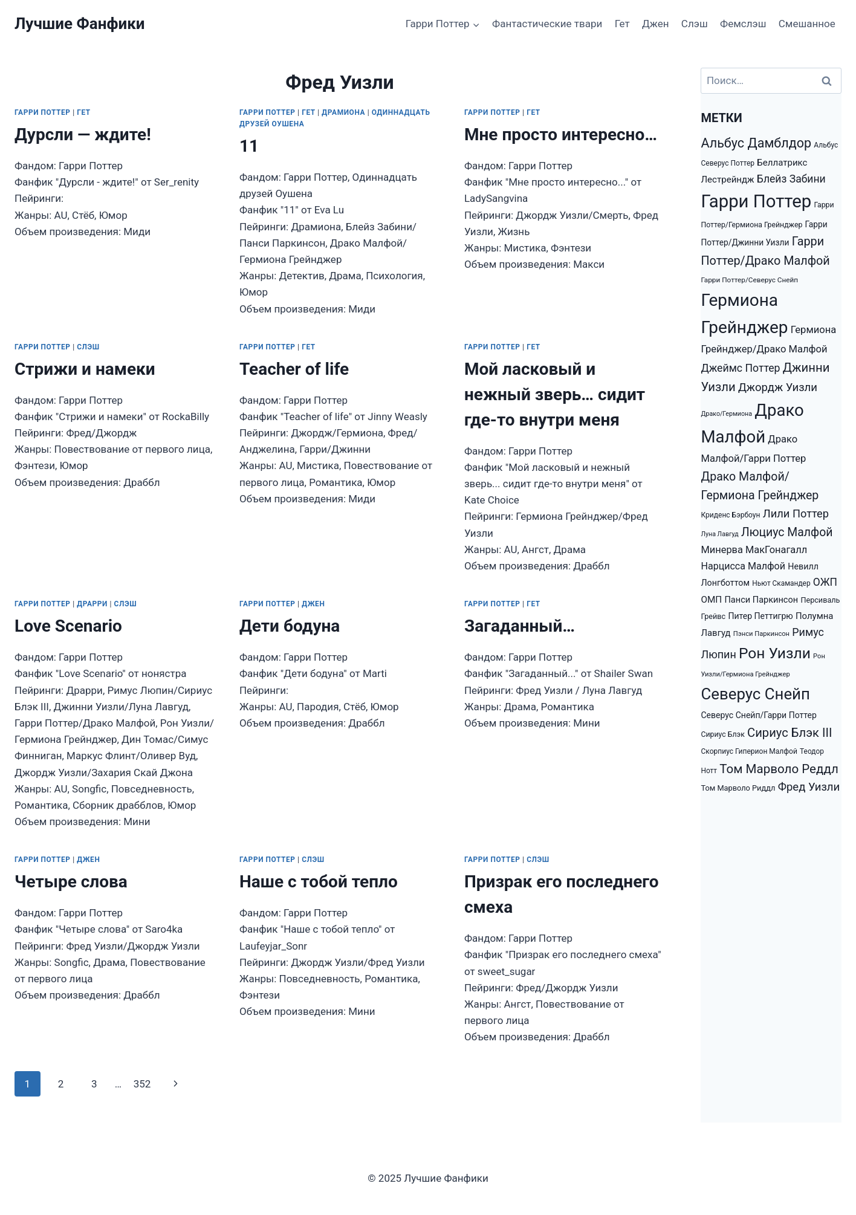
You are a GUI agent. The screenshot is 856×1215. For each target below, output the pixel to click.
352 (142, 1084)
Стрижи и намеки (85, 369)
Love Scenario (68, 626)
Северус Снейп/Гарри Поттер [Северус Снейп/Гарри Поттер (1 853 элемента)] (758, 715)
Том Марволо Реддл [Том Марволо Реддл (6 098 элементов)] (778, 769)
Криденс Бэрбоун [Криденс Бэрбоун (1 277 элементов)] (730, 515)
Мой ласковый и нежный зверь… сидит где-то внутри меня (554, 394)
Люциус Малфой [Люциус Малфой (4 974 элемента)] (787, 532)
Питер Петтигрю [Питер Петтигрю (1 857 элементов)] (760, 616)
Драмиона (343, 112)
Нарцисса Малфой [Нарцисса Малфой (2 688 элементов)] (743, 566)
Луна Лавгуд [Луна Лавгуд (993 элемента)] (719, 534)
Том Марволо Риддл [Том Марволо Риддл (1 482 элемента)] (738, 787)
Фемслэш (743, 24)
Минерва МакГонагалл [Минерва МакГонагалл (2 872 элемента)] (754, 550)
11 (249, 146)
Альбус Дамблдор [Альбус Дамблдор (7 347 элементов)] (756, 143)
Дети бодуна (289, 626)
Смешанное (807, 24)
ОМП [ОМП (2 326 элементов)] (711, 599)
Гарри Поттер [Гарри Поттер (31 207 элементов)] (756, 201)
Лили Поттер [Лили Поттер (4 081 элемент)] (796, 513)
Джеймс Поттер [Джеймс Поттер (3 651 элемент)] (740, 368)
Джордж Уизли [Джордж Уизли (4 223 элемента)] (777, 387)
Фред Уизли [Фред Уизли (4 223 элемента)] (809, 787)
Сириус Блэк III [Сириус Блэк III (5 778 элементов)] (789, 732)
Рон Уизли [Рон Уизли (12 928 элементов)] (775, 653)
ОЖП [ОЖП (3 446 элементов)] (825, 582)
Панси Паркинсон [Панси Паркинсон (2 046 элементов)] (761, 600)
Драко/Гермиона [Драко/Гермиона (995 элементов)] (726, 414)
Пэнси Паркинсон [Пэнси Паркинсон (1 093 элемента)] (761, 634)
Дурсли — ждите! (83, 134)
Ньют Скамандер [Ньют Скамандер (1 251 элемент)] (781, 583)
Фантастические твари (547, 24)
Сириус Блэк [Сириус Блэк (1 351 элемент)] (722, 734)
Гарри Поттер (43, 112)
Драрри (92, 604)
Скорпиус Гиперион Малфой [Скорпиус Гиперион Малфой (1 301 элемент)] (749, 751)
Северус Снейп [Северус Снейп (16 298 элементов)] (755, 694)
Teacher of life (294, 369)
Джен (655, 24)
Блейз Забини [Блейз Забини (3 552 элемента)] (791, 179)
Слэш (694, 24)
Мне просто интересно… (560, 134)
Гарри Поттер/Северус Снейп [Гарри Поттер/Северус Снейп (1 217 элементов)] (749, 280)
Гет (622, 24)
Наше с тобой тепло (318, 882)
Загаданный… (519, 626)
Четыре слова (71, 882)
